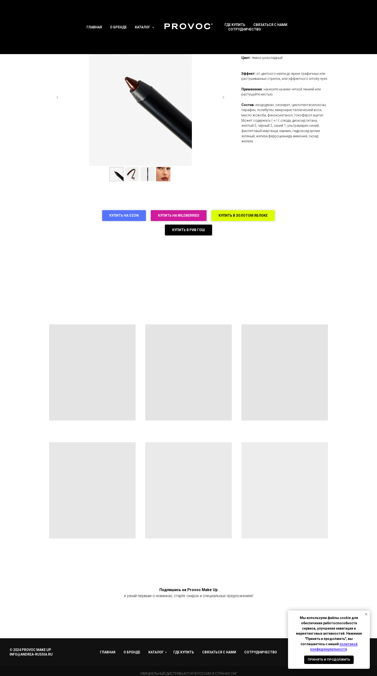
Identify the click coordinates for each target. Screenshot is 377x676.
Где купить (235, 25)
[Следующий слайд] (223, 97)
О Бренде (118, 27)
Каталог (143, 27)
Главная (94, 27)
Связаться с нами (270, 25)
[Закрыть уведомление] (366, 614)
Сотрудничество (244, 29)
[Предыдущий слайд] (57, 97)
